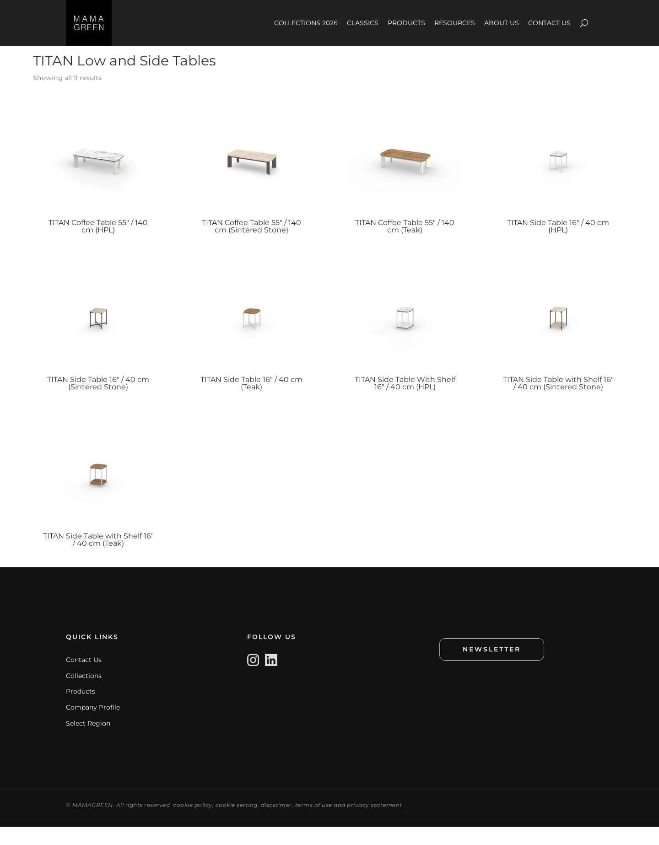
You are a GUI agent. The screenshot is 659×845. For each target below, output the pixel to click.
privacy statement (374, 823)
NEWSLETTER (492, 667)
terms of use (313, 823)
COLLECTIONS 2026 (306, 23)
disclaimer (276, 823)
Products (80, 709)
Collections (84, 694)
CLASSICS (362, 23)
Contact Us (84, 678)
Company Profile (93, 725)
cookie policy (192, 823)
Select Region (88, 741)
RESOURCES (454, 23)
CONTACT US (549, 23)
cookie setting (237, 823)
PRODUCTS (406, 23)
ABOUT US (501, 23)
